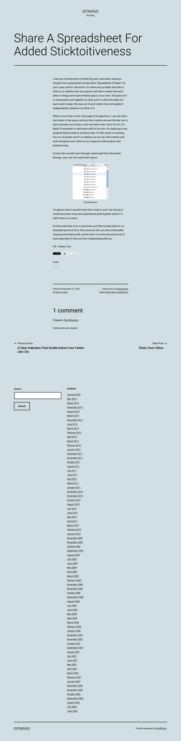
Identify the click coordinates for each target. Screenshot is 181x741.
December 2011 (75, 453)
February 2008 (74, 626)
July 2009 (72, 559)
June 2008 (72, 609)
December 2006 (75, 685)
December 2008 (75, 584)
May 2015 (72, 399)
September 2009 (75, 550)
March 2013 (73, 428)
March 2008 (73, 622)
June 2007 (72, 660)
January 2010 (73, 534)
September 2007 (75, 647)
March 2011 (73, 483)
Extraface (90, 11)
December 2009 (75, 538)
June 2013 (72, 424)
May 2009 (72, 567)
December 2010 (75, 491)
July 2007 (72, 656)
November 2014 (75, 407)
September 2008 (75, 597)
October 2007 (73, 643)
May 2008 (72, 614)
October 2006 (73, 694)
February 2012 (74, 445)
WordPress (161, 728)
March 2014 (73, 415)
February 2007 (74, 677)
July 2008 (72, 605)
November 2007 (75, 639)
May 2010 (72, 517)
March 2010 (73, 525)
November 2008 (75, 588)
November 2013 (75, 420)
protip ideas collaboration (117, 292)
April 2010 (72, 521)
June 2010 (72, 513)
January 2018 (73, 394)
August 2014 (73, 411)
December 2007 (75, 635)
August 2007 (73, 652)
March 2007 (73, 673)
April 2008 (72, 618)
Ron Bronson (71, 320)
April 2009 (72, 571)
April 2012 (72, 437)
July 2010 (72, 508)
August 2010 (73, 504)
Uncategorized (121, 289)
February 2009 (74, 580)
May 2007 (72, 664)
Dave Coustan (62, 292)
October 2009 (73, 546)
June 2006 (72, 711)
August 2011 (73, 466)
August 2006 (73, 702)
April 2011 (72, 479)
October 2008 (73, 593)
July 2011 (72, 470)
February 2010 (74, 529)
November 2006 (75, 690)
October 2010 (73, 500)
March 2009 (73, 576)
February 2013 (74, 432)
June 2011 (72, 475)
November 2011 (75, 458)
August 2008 (73, 601)
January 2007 (73, 681)
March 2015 (73, 403)
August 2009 (73, 555)
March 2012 (73, 441)
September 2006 (75, 698)
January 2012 (73, 449)
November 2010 (75, 496)
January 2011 (73, 487)
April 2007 (72, 669)
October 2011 (73, 462)
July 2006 (72, 706)
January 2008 (73, 631)
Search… (18, 389)
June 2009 (72, 563)
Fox (91, 78)
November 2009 (75, 542)
